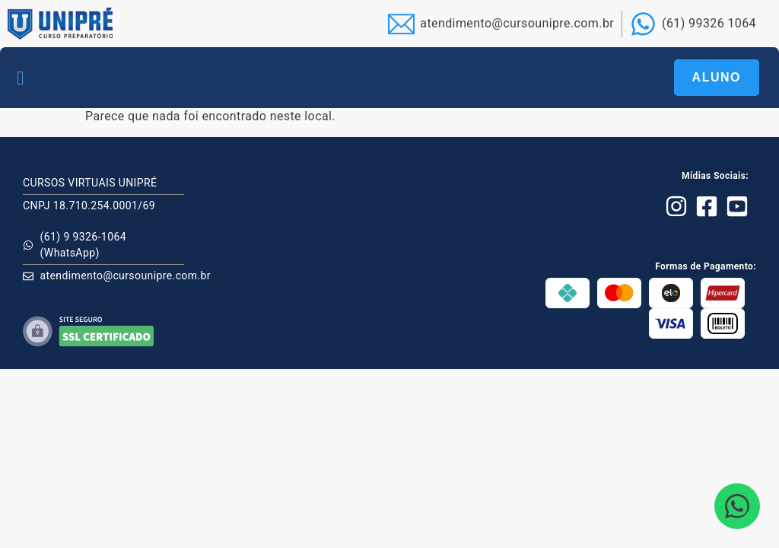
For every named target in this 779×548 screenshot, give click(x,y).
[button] (20, 77)
